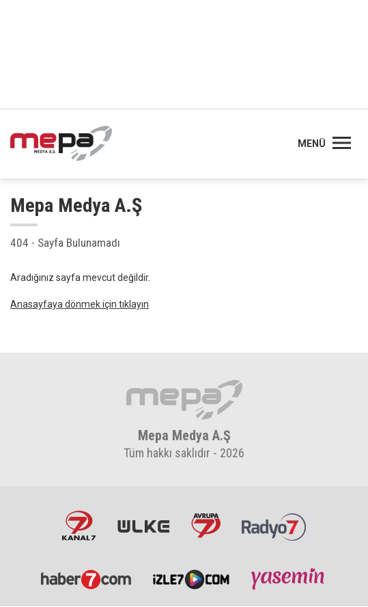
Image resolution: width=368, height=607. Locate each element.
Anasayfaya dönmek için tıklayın (79, 304)
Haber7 (87, 579)
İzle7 (191, 579)
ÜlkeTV (144, 526)
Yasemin (289, 579)
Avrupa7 (206, 526)
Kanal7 (80, 526)
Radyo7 (274, 526)
